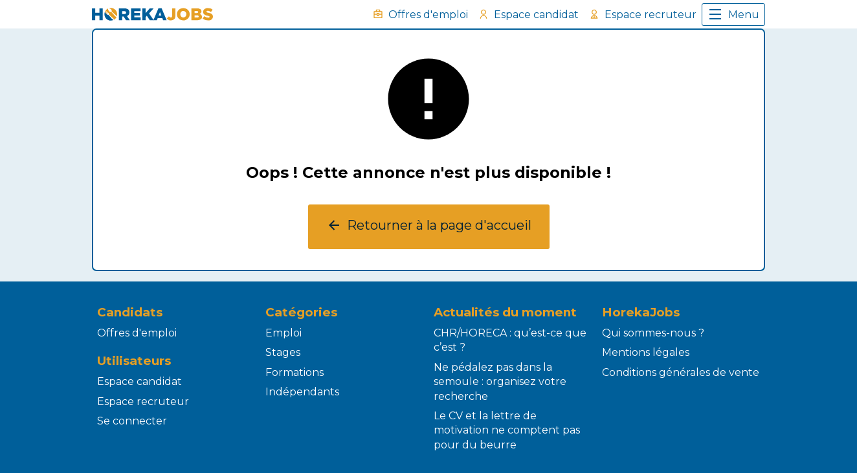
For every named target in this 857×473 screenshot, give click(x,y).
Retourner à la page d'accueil (428, 226)
